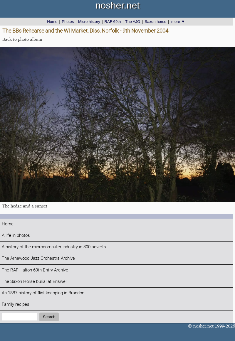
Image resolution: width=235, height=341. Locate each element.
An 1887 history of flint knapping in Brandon (43, 293)
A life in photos (16, 235)
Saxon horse (155, 21)
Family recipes (15, 304)
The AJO (132, 21)
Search (49, 317)
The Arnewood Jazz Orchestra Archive (38, 258)
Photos (68, 21)
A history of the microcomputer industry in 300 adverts (54, 246)
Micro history (89, 21)
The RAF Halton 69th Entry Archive (35, 270)
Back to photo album (22, 39)
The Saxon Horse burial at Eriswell (34, 281)
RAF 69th (113, 21)
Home (52, 21)
